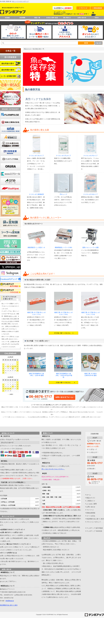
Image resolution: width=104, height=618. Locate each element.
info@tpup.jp (10, 601)
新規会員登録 (90, 513)
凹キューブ (63, 194)
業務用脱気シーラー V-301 (63, 247)
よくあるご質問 (91, 504)
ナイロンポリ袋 (7, 321)
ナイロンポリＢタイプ (36, 155)
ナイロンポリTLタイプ (63, 155)
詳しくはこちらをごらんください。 (53, 469)
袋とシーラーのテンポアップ (20, 1)
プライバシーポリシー (93, 522)
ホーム (88, 495)
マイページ (90, 510)
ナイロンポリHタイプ (90, 194)
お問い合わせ (90, 507)
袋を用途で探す (37, 48)
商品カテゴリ (27, 48)
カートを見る (90, 516)
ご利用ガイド (90, 501)
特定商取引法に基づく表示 (8, 605)
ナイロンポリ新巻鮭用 (36, 194)
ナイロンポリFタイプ (91, 155)
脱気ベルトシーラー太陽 (90, 247)
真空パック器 (13, 316)
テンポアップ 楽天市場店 (94, 528)
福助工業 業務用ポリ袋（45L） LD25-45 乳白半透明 (63, 375)
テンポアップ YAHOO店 (94, 531)
